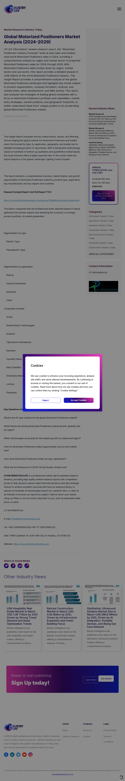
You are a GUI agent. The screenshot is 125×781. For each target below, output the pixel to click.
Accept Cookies (78, 400)
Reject (46, 400)
